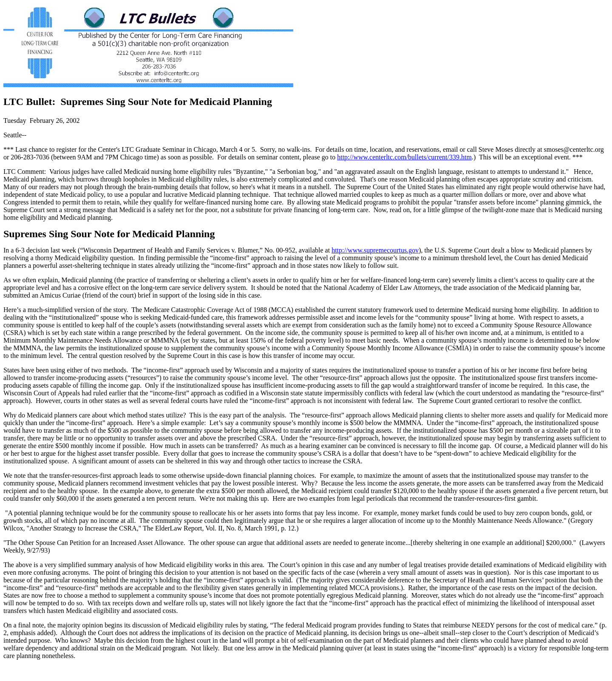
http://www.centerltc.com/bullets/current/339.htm (404, 157)
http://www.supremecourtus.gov (375, 250)
